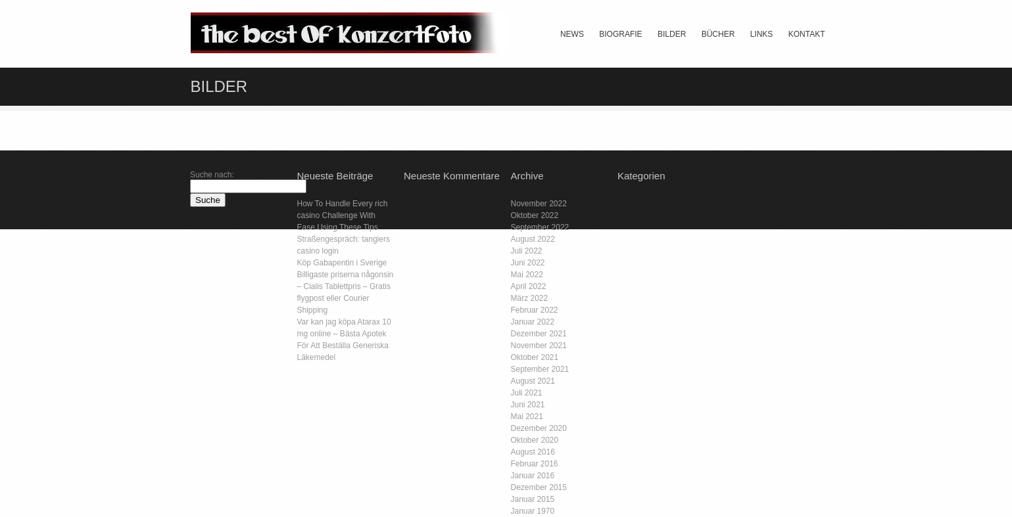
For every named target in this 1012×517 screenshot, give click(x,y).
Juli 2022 (526, 251)
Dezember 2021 (539, 333)
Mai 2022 (527, 274)
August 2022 (533, 239)
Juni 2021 (528, 404)
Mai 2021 (527, 416)
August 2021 (533, 381)
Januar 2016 (533, 475)
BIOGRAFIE (620, 34)
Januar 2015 (533, 499)
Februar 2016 (534, 463)
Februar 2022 (534, 310)
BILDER (672, 34)
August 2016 (533, 452)
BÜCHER (718, 34)
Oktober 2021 (535, 357)
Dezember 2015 (539, 487)
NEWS (572, 34)
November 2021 (539, 345)
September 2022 (540, 227)
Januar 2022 (533, 321)
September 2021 (540, 369)
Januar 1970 (533, 511)
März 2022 (529, 298)
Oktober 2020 (535, 440)
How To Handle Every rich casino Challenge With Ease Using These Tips (342, 215)
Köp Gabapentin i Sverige (342, 262)
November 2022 (539, 203)
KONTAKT (806, 34)
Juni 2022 (528, 262)
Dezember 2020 (539, 428)
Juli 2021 (526, 392)
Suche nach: (212, 174)
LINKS (761, 34)
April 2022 (528, 286)
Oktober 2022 (535, 215)
